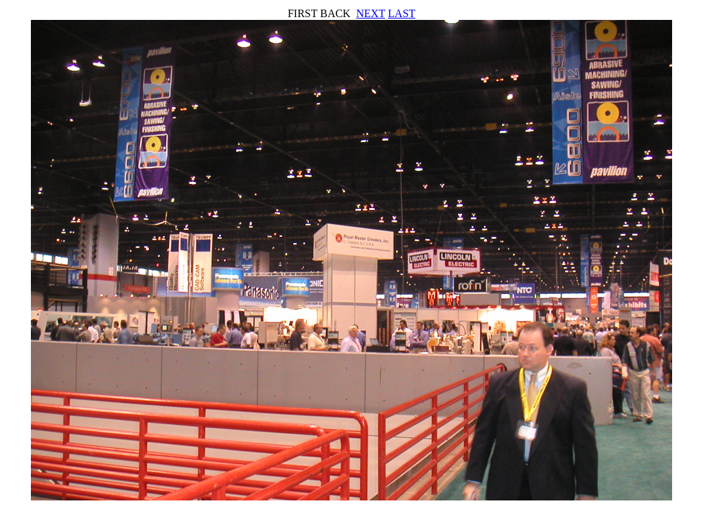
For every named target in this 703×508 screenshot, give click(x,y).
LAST (401, 13)
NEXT (370, 13)
